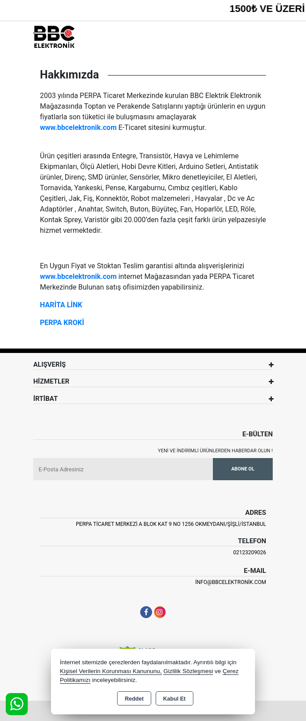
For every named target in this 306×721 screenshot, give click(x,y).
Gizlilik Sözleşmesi (188, 671)
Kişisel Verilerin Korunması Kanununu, (111, 671)
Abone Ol (242, 469)
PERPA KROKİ (62, 322)
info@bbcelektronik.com (230, 582)
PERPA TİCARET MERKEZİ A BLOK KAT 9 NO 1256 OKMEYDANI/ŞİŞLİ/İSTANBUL (171, 524)
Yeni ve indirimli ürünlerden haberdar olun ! (215, 451)
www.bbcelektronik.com (78, 127)
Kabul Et (174, 699)
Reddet (134, 699)
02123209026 (249, 552)
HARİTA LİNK (61, 305)
